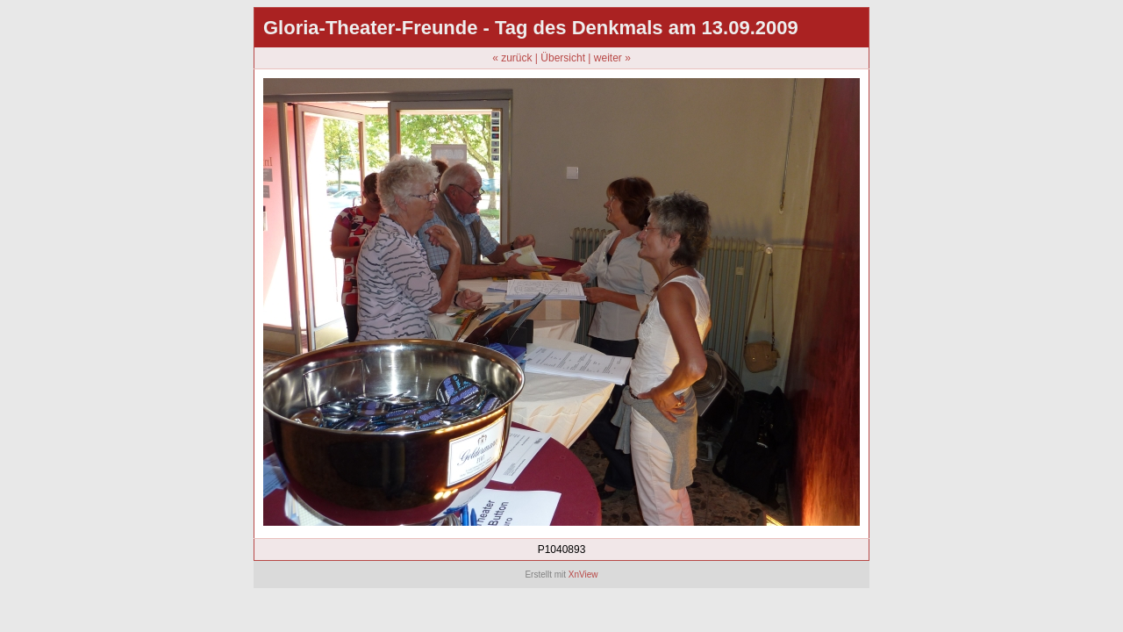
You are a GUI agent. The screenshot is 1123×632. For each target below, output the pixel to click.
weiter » (612, 58)
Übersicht (562, 58)
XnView (583, 574)
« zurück (512, 58)
